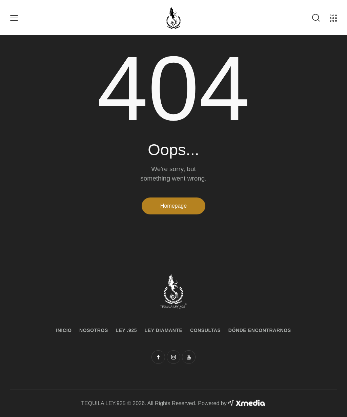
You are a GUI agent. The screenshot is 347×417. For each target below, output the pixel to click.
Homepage (173, 206)
